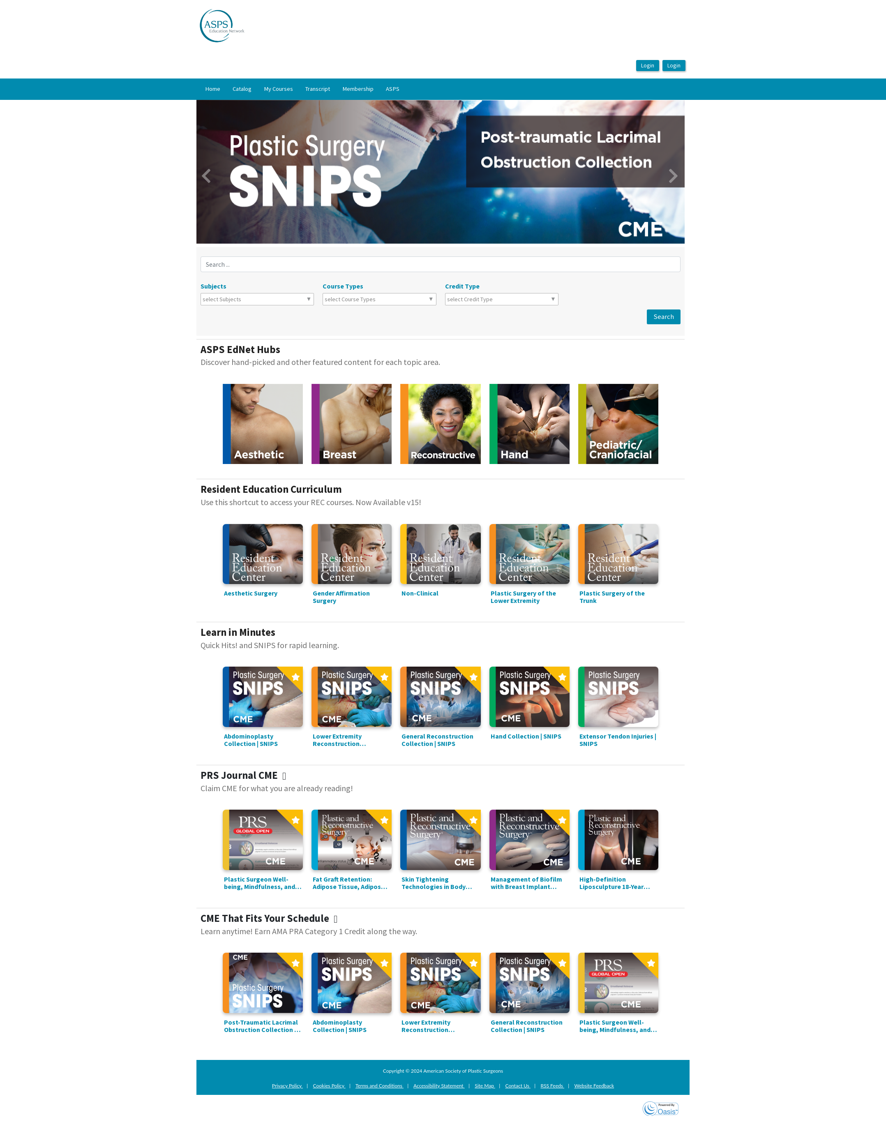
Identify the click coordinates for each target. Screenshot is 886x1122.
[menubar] (302, 89)
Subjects (213, 286)
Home (212, 88)
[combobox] (239, 299)
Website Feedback (594, 1086)
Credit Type (462, 286)
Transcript (317, 88)
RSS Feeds (553, 1086)
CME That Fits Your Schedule (271, 918)
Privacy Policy (287, 1086)
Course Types (343, 286)
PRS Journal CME (246, 775)
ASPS (392, 88)
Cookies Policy (329, 1086)
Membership (358, 88)
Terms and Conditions (379, 1086)
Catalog (242, 88)
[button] (233, 172)
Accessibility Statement (439, 1086)
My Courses (278, 88)
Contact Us (518, 1086)
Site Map (485, 1086)
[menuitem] (212, 89)
